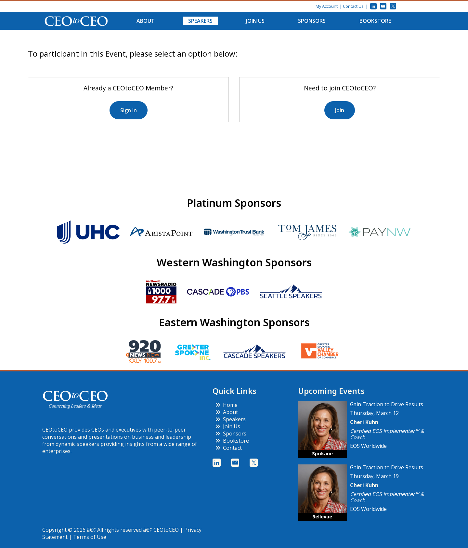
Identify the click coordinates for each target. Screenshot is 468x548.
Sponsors (312, 20)
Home (226, 404)
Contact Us (353, 6)
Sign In (128, 110)
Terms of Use (89, 537)
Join (339, 110)
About (145, 20)
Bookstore (375, 20)
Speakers (200, 20)
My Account (327, 6)
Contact (228, 447)
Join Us (255, 20)
